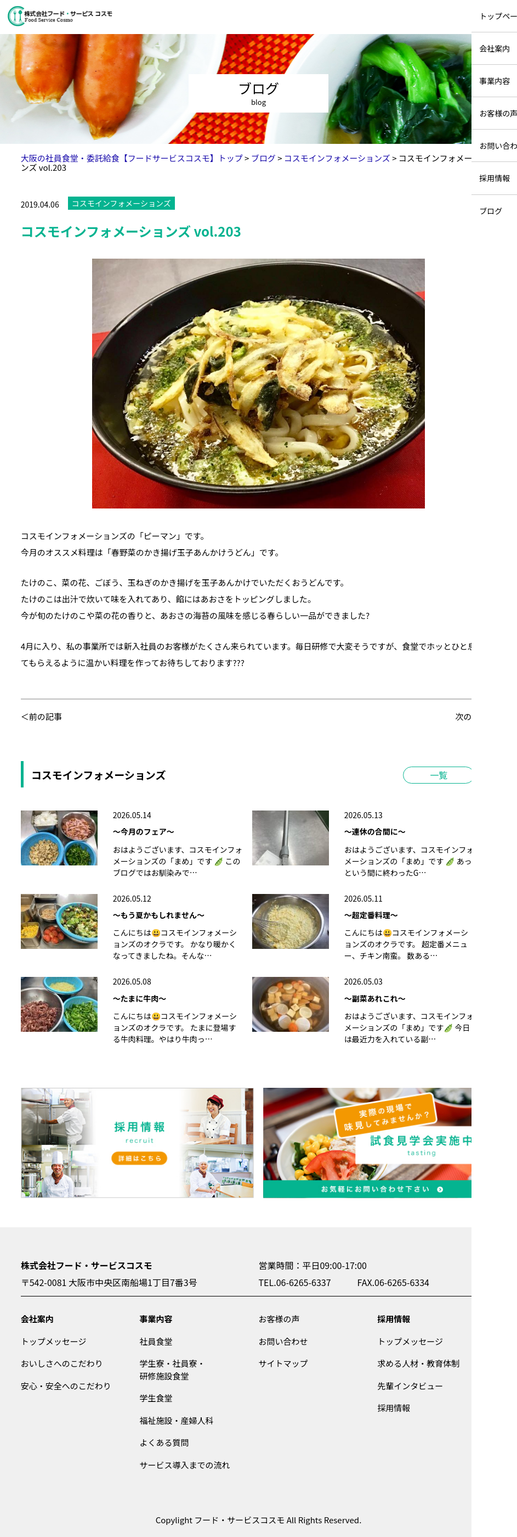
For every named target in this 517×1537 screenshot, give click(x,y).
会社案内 (37, 1318)
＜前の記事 (41, 716)
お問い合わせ (283, 1341)
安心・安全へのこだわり (66, 1385)
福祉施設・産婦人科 (177, 1420)
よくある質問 (164, 1442)
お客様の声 (278, 1318)
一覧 (438, 774)
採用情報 (393, 1318)
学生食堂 (156, 1398)
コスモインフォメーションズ (121, 203)
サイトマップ (283, 1363)
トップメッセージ (54, 1341)
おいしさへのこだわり (62, 1363)
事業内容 (156, 1318)
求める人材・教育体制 (418, 1363)
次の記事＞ (475, 716)
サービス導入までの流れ (185, 1465)
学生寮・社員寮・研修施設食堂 (173, 1369)
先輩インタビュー (410, 1385)
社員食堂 (156, 1341)
